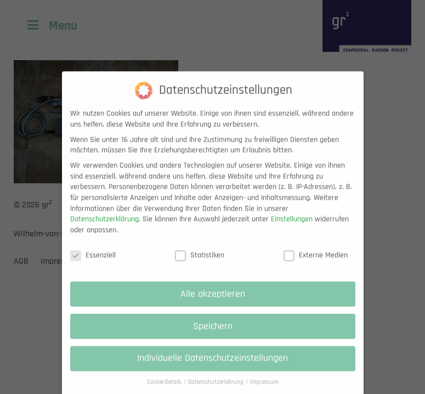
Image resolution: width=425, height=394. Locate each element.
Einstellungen (292, 226)
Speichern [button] (213, 334)
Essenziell (93, 263)
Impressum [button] (264, 389)
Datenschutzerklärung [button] (216, 389)
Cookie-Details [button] (165, 389)
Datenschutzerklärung (104, 226)
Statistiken (199, 263)
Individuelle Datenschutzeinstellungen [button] (212, 366)
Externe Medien (316, 263)
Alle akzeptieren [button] (212, 302)
